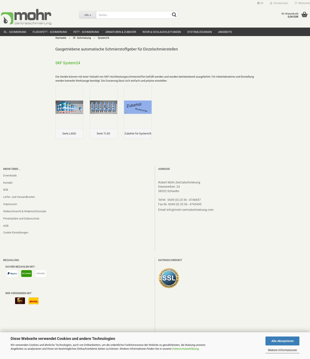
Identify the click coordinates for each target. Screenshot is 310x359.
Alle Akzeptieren (282, 341)
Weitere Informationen (282, 350)
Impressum (10, 204)
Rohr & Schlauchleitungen (161, 32)
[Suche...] (87, 15)
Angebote (225, 32)
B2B (5, 189)
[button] (260, 3)
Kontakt (8, 182)
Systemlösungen (199, 32)
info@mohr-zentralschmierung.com (190, 209)
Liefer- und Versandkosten (19, 196)
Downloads (10, 175)
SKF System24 (67, 63)
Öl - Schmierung (15, 32)
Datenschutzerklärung (185, 348)
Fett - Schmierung (86, 32)
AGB (5, 225)
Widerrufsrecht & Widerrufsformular (24, 211)
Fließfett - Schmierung (50, 32)
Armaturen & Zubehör (120, 32)
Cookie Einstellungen (15, 232)
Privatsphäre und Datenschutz (21, 218)
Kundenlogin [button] (279, 3)
